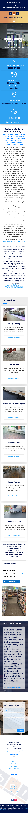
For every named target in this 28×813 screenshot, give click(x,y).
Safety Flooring (14, 779)
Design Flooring (14, 788)
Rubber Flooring (14, 791)
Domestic (14, 764)
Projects (14, 761)
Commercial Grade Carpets (14, 784)
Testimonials (14, 766)
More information (13, 338)
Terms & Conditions (14, 768)
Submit (20, 730)
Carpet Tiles (14, 781)
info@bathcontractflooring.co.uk (14, 751)
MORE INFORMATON (11, 581)
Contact (14, 771)
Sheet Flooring (14, 786)
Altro (4, 574)
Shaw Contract (20, 574)
